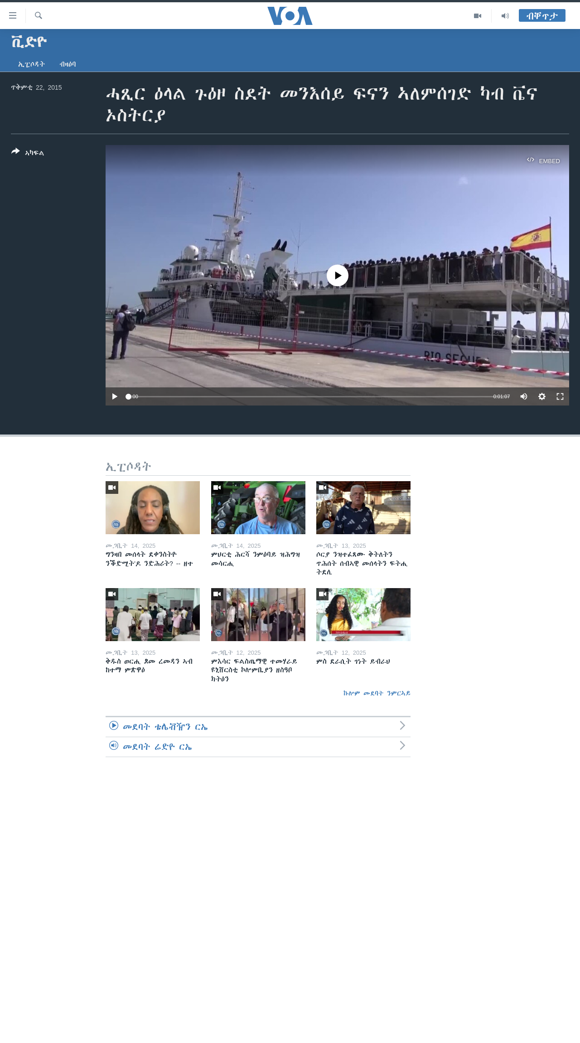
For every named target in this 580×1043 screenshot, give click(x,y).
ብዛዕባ (67, 64)
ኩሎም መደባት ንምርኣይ (377, 693)
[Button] (27, 154)
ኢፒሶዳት (31, 64)
